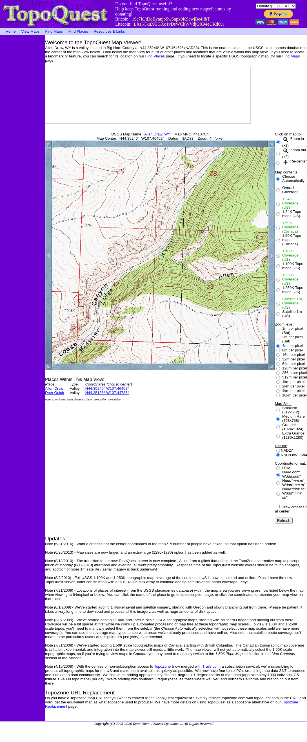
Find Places (78, 31)
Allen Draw (54, 388)
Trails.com (211, 666)
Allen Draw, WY (157, 134)
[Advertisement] (22, 119)
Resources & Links (109, 31)
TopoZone (162, 666)
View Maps (30, 31)
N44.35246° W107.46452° (107, 388)
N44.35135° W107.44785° (107, 393)
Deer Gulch (54, 393)
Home (11, 31)
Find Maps (54, 31)
